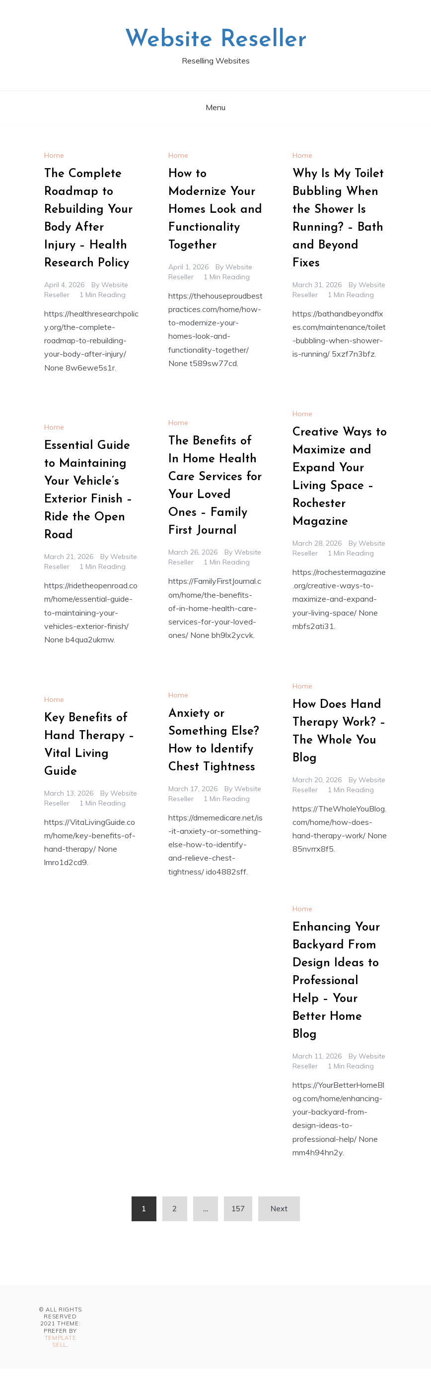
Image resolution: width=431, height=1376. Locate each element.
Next (279, 1208)
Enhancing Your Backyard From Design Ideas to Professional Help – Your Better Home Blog (336, 981)
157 (238, 1208)
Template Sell (60, 1341)
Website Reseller (216, 40)
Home (54, 155)
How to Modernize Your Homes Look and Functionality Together (215, 209)
